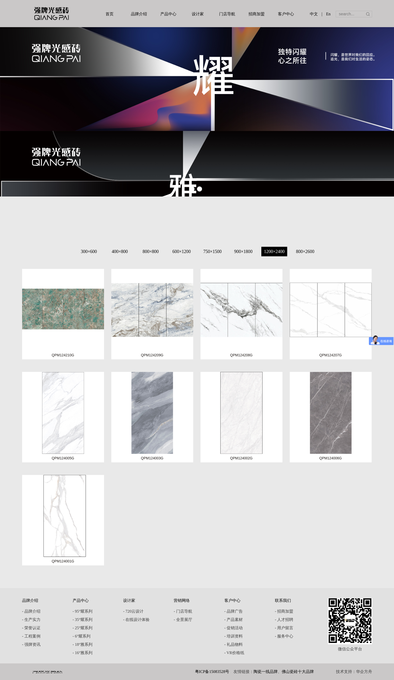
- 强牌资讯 (31, 644)
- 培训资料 (233, 636)
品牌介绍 (139, 14)
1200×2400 (274, 251)
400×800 (120, 251)
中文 (314, 14)
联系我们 (283, 600)
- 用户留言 (284, 628)
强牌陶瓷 (51, 13)
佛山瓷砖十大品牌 (298, 671)
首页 (110, 14)
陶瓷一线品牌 (266, 671)
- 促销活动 (233, 628)
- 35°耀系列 (83, 619)
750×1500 (212, 251)
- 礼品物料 (233, 644)
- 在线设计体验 (136, 619)
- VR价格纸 (234, 653)
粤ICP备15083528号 (212, 671)
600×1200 (181, 251)
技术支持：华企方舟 (354, 671)
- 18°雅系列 (83, 644)
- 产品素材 (233, 619)
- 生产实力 (31, 619)
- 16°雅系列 (83, 653)
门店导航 (227, 14)
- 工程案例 (31, 636)
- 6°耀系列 (82, 636)
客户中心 (286, 14)
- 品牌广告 (233, 611)
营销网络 (182, 600)
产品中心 (168, 14)
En (328, 14)
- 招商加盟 (284, 611)
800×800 (150, 251)
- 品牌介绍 (31, 611)
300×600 (89, 251)
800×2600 (305, 251)
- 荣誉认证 (31, 628)
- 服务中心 (284, 636)
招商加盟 (257, 14)
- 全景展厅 (183, 619)
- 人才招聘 (284, 619)
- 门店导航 (183, 611)
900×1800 (243, 251)
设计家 (198, 14)
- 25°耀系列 (83, 628)
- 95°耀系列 (83, 611)
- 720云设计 (133, 611)
